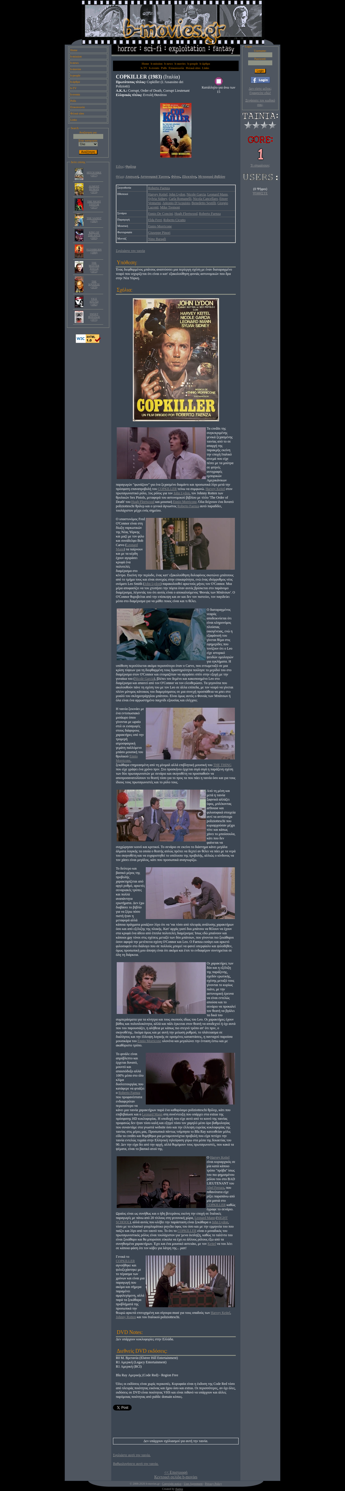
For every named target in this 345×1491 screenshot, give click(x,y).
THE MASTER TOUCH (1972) (94, 267)
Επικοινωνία (77, 107)
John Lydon (177, 194)
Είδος (120, 166)
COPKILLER (167, 489)
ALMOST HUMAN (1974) (94, 189)
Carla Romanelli (180, 199)
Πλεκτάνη (189, 177)
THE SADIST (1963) (94, 220)
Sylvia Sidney (157, 199)
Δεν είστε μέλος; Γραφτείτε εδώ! (260, 91)
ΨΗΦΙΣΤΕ (260, 193)
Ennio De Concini (160, 214)
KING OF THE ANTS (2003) (94, 235)
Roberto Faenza (159, 188)
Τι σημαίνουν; (260, 165)
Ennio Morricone (160, 226)
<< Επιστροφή (175, 1472)
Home (73, 50)
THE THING (222, 765)
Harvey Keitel (158, 194)
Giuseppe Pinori (159, 233)
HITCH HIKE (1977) (94, 174)
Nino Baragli (157, 239)
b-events (75, 94)
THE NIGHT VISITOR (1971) (94, 204)
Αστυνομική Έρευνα (154, 177)
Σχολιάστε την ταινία (130, 251)
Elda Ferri (155, 220)
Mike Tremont (170, 207)
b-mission (76, 56)
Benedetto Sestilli (203, 203)
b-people (75, 75)
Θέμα (119, 177)
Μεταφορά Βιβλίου (211, 177)
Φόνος (175, 177)
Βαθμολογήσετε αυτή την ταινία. (135, 1464)
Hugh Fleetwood (186, 214)
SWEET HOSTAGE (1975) (94, 317)
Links (73, 119)
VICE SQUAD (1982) (94, 301)
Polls (73, 100)
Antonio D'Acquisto (176, 203)
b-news (74, 62)
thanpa (179, 1488)
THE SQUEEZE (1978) (94, 284)
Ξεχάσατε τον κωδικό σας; (260, 102)
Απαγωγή (132, 177)
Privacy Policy (213, 1483)
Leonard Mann (217, 194)
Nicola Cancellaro (205, 199)
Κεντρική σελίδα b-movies (175, 1477)
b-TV (73, 88)
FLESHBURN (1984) (94, 251)
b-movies (75, 69)
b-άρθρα (75, 81)
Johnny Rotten (126, 1317)
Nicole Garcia (196, 194)
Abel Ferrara (215, 1188)
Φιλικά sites (77, 113)
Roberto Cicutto (174, 220)
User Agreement (193, 1483)
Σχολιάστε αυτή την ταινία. (132, 1455)
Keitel (212, 1244)
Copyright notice (172, 1483)
